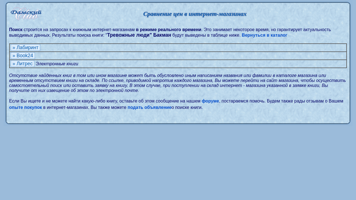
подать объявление (150, 107)
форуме (210, 101)
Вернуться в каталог (264, 35)
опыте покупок (25, 107)
